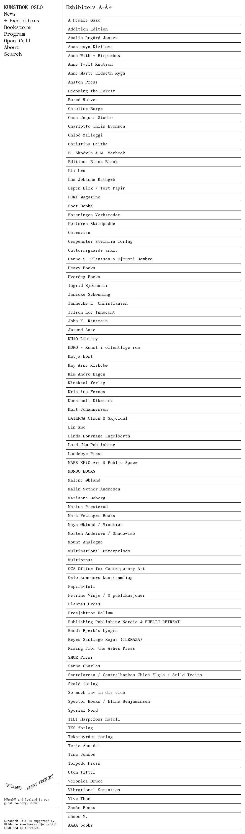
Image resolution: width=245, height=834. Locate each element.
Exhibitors (24, 21)
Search (13, 54)
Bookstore (17, 27)
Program (14, 34)
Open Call (17, 41)
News (10, 14)
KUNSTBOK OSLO (23, 7)
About (11, 47)
